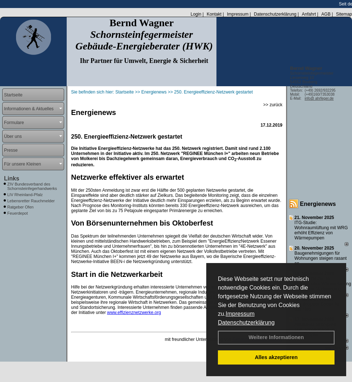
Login (196, 14)
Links (11, 178)
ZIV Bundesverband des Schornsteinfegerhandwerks (32, 186)
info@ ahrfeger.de (319, 98)
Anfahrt (309, 14)
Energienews (318, 204)
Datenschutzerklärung (246, 322)
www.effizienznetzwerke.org (134, 312)
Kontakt (214, 14)
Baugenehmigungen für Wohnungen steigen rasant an (320, 258)
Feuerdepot (17, 213)
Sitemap (344, 14)
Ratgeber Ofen (20, 207)
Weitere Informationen (276, 337)
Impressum (240, 314)
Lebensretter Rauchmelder (31, 201)
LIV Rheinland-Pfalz (25, 194)
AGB (326, 14)
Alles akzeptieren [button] (276, 357)
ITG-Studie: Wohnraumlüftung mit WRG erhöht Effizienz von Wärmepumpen (321, 230)
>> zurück (272, 104)
